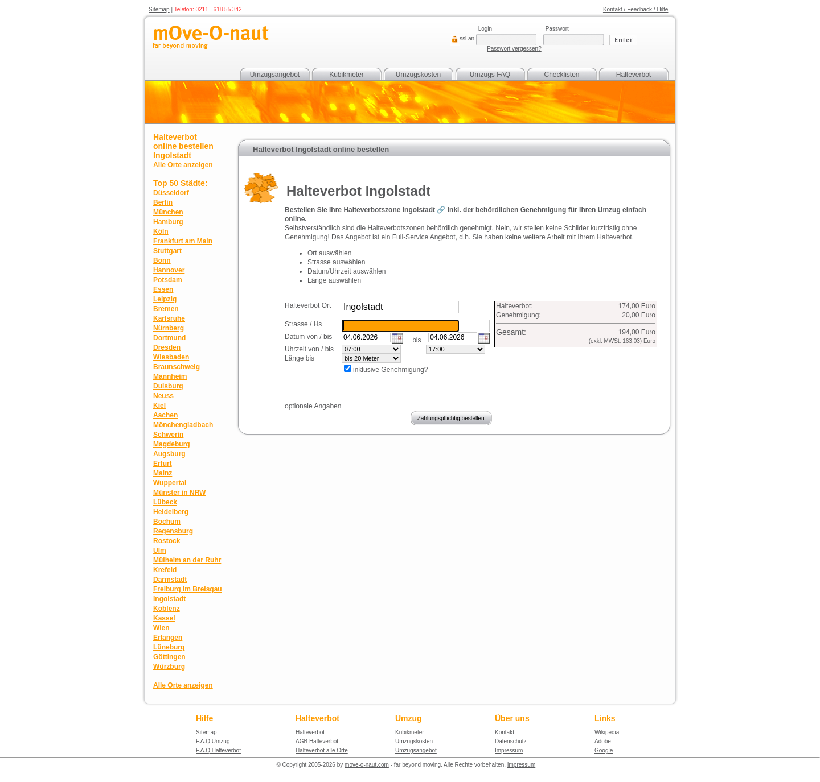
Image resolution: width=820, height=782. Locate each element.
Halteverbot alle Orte (322, 750)
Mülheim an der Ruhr (187, 560)
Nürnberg (168, 328)
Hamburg (168, 222)
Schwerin (168, 434)
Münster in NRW (179, 492)
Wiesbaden (171, 357)
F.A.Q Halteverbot (218, 750)
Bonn (162, 260)
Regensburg (173, 531)
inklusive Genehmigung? (390, 370)
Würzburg (169, 667)
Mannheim (170, 376)
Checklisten (561, 74)
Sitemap (159, 9)
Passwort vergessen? (514, 48)
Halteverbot (633, 74)
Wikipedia (606, 732)
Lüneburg (168, 647)
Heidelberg (170, 512)
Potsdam (167, 280)
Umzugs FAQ (490, 74)
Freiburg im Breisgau (187, 589)
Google (603, 750)
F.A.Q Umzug (212, 741)
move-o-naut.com (367, 765)
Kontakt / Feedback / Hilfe (636, 9)
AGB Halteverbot (317, 741)
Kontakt (504, 732)
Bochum (167, 522)
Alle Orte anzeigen (183, 165)
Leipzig (165, 299)
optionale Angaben (313, 406)
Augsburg (169, 454)
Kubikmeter (346, 74)
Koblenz (166, 609)
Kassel (164, 618)
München (168, 212)
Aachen (165, 415)
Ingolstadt (169, 599)
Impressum (509, 750)
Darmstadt (170, 580)
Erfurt (162, 463)
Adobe (602, 741)
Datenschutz (511, 741)
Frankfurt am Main (182, 241)
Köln (161, 231)
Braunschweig (176, 367)
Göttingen (169, 657)
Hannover (168, 270)
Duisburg (168, 386)
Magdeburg (171, 444)
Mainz (162, 473)
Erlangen (167, 638)
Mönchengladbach (183, 425)
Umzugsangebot (275, 74)
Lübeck (165, 502)
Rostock (166, 541)
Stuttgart (167, 251)
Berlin (163, 202)
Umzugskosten (418, 74)
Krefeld (165, 570)
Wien (161, 628)
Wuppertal (169, 483)
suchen (472, 305)
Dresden (167, 347)
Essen (163, 289)
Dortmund (169, 338)
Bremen (166, 309)
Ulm (159, 551)
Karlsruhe (169, 318)
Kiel (159, 405)
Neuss (163, 396)
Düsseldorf (171, 193)
